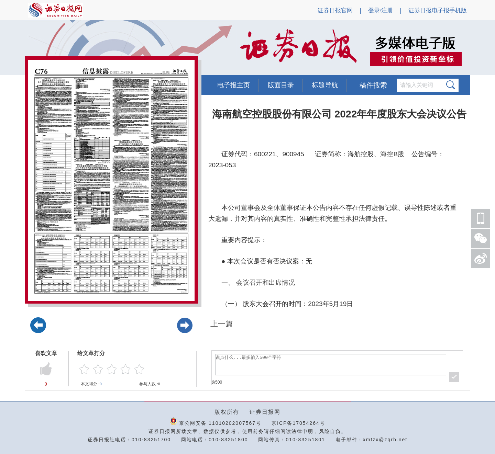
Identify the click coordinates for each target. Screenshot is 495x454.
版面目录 (281, 85)
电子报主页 (233, 85)
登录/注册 (380, 10)
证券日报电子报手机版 (437, 10)
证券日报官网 (335, 10)
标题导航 (325, 85)
